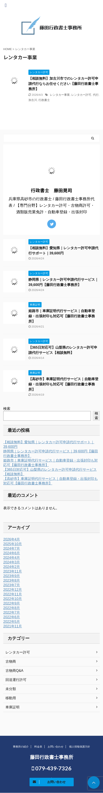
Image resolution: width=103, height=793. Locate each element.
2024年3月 (11, 562)
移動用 (10, 698)
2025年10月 (12, 544)
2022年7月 (11, 612)
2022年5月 (11, 621)
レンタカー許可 (81, 94)
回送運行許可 (15, 680)
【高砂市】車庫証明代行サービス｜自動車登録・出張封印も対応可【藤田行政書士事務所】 (63, 384)
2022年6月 (11, 617)
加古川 (32, 100)
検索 (6, 408)
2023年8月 (11, 580)
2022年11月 (12, 594)
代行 (96, 94)
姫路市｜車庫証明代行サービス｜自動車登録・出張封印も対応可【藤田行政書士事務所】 (61, 316)
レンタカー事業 (60, 94)
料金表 (38, 746)
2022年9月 (11, 603)
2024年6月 (11, 553)
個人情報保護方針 (79, 746)
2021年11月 (12, 626)
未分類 (10, 689)
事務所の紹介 (21, 746)
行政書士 (44, 100)
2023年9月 (11, 576)
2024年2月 (11, 567)
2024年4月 (11, 557)
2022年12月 (12, 589)
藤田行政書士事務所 (51, 757)
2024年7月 (11, 548)
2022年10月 (12, 599)
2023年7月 (11, 585)
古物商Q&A (14, 670)
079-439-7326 (52, 768)
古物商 (10, 661)
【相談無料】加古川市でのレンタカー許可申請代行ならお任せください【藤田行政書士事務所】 (63, 84)
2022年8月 (11, 608)
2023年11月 (12, 571)
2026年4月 (11, 539)
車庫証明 (12, 707)
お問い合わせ (55, 746)
